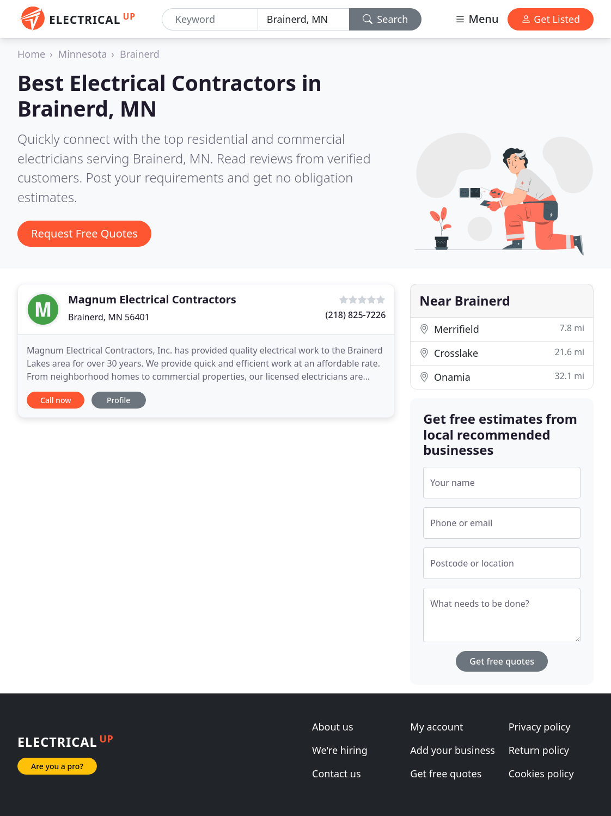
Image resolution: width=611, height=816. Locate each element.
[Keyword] (210, 19)
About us (332, 726)
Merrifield (501, 329)
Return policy (539, 750)
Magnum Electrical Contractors (152, 299)
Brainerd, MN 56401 (109, 317)
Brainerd (140, 53)
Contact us (336, 773)
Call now (55, 400)
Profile (118, 400)
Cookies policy (541, 773)
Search (385, 19)
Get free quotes (501, 661)
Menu (476, 18)
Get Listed (550, 19)
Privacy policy (540, 726)
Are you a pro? (57, 766)
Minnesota (82, 53)
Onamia (501, 376)
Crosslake (501, 353)
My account (436, 726)
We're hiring (340, 750)
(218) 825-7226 (356, 315)
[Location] (304, 19)
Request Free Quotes (84, 233)
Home (31, 53)
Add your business (452, 750)
